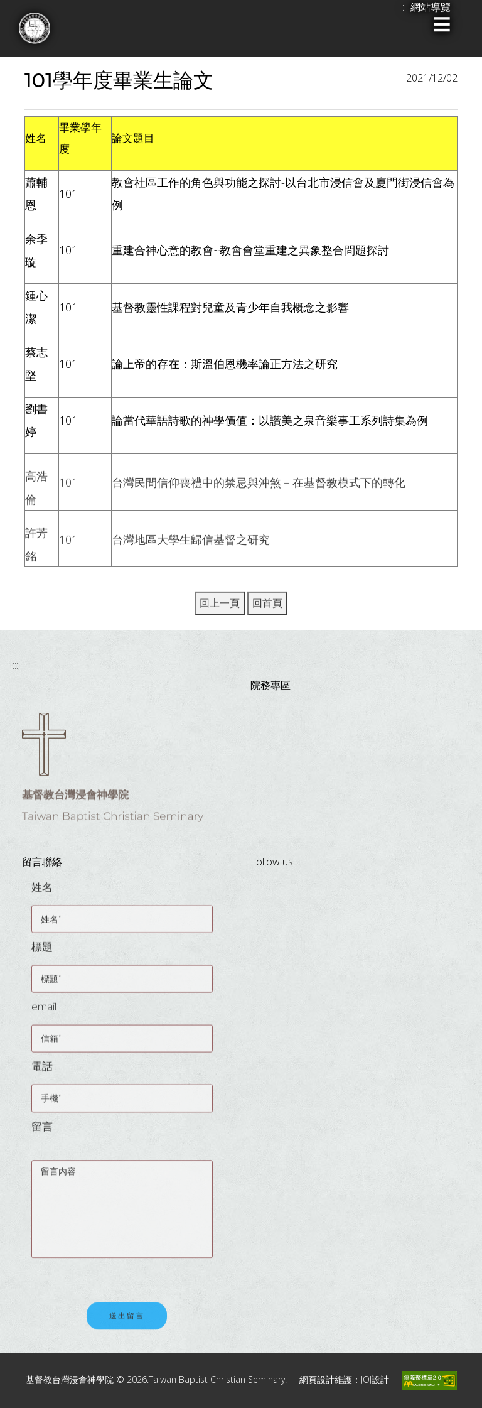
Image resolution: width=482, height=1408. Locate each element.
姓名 (42, 892)
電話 (42, 1071)
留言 (42, 1131)
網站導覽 (430, 7)
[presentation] (126, 1271)
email (43, 1011)
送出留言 (126, 1321)
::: (15, 665)
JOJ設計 (375, 1379)
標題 (42, 952)
